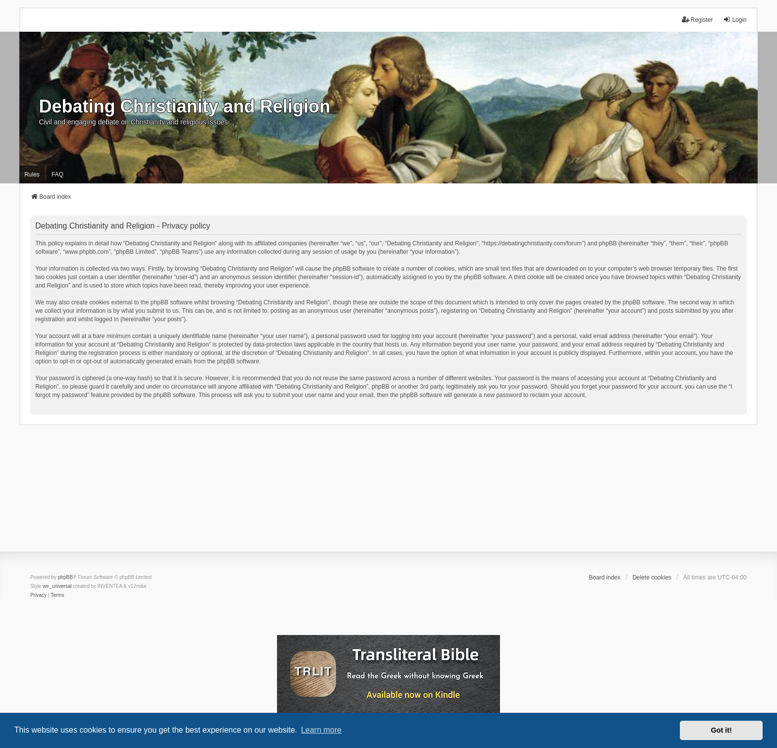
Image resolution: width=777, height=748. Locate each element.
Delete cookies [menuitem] (651, 577)
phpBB (65, 577)
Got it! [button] (721, 730)
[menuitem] (38, 595)
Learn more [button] (321, 730)
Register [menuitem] (697, 19)
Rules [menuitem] (32, 174)
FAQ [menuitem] (57, 174)
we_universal (57, 586)
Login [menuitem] (734, 19)
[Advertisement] (388, 494)
